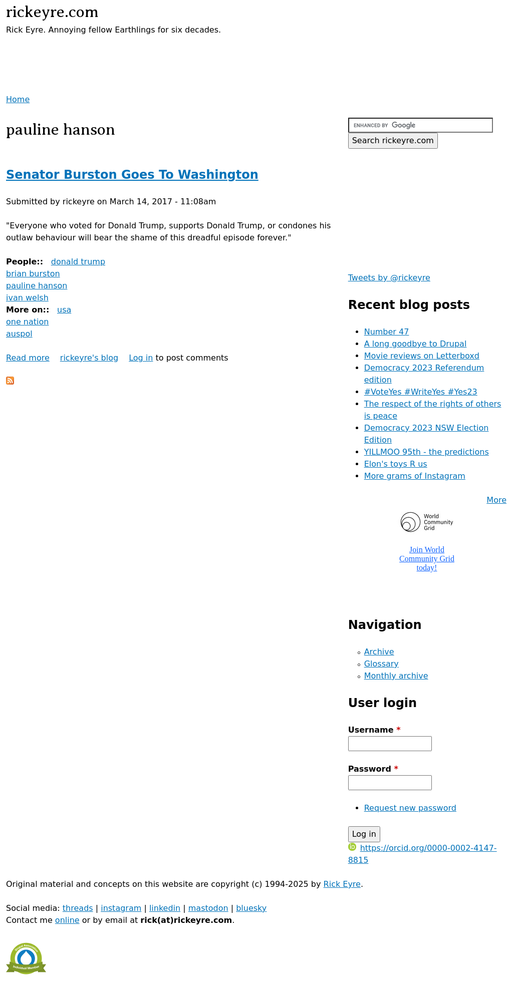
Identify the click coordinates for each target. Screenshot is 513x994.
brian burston (33, 273)
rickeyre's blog (89, 358)
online (67, 920)
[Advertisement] (123, 51)
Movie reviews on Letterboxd (421, 356)
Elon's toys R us (395, 464)
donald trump (78, 261)
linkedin (164, 908)
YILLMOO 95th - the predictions (426, 452)
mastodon (208, 908)
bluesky (251, 908)
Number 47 (386, 332)
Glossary (381, 664)
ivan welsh (27, 297)
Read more (28, 358)
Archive (379, 651)
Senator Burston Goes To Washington (132, 175)
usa (64, 309)
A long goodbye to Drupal (415, 344)
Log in (141, 358)
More (496, 500)
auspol (19, 334)
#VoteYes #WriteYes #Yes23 (420, 392)
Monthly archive (396, 676)
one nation (27, 321)
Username (374, 730)
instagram (121, 908)
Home (18, 99)
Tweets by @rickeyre (389, 277)
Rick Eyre (342, 884)
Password (373, 769)
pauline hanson (36, 285)
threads (78, 908)
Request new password (410, 808)
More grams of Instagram (414, 476)
